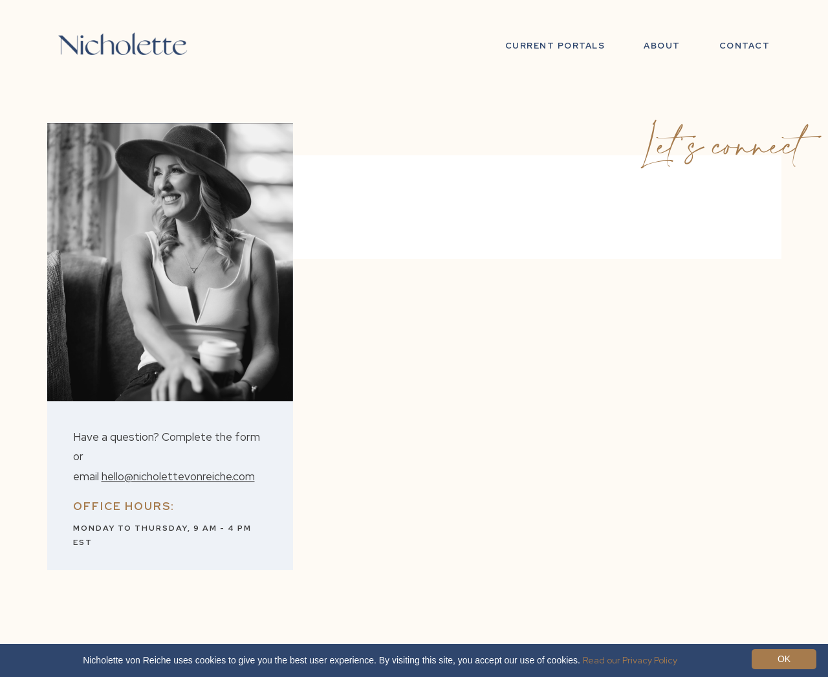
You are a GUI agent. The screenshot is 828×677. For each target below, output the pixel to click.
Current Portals (555, 45)
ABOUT (662, 45)
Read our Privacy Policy (630, 660)
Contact (744, 45)
